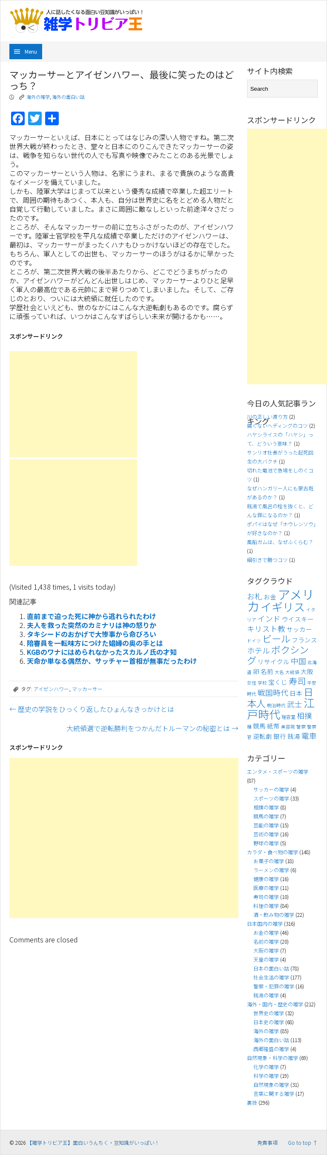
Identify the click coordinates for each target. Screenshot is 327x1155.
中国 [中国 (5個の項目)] (298, 661)
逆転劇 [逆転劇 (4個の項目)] (262, 736)
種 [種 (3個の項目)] (249, 726)
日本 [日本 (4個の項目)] (296, 692)
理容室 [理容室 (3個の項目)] (288, 717)
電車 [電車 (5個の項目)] (309, 735)
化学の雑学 (266, 1066)
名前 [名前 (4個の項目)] (267, 671)
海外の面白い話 (68, 96)
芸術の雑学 (266, 834)
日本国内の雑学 (265, 923)
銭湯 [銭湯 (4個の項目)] (293, 736)
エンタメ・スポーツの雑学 (277, 771)
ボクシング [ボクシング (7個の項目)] (278, 654)
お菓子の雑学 (268, 860)
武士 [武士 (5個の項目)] (294, 704)
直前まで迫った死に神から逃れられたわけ (91, 616)
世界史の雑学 (268, 1013)
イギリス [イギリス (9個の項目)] (283, 607)
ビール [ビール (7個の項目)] (276, 638)
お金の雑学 (266, 932)
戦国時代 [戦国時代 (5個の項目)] (273, 692)
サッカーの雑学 (271, 789)
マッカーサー (87, 688)
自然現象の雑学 (271, 1084)
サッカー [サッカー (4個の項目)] (299, 629)
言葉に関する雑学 (273, 1093)
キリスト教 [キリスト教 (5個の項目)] (266, 628)
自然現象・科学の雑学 (272, 1057)
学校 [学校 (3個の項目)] (262, 683)
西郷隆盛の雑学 (271, 1048)
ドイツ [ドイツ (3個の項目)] (254, 640)
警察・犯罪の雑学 (273, 986)
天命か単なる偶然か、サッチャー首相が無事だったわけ (112, 661)
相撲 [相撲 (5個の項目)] (304, 715)
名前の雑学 (266, 941)
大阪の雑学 (266, 950)
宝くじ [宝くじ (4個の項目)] (277, 681)
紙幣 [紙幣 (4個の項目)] (273, 725)
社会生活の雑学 (271, 977)
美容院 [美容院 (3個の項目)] (288, 726)
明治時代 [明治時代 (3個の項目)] (276, 705)
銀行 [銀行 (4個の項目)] (279, 736)
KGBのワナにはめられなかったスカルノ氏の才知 (102, 652)
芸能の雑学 (266, 825)
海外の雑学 (38, 96)
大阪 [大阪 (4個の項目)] (307, 671)
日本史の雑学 (268, 1021)
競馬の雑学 (266, 816)
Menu (31, 51)
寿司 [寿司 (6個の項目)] (297, 680)
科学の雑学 (266, 1075)
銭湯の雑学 (266, 995)
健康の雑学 (266, 878)
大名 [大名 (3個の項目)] (279, 672)
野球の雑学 (266, 843)
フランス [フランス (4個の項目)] (304, 639)
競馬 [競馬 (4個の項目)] (259, 725)
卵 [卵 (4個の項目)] (256, 671)
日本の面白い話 (271, 968)
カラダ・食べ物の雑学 (272, 851)
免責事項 (267, 1142)
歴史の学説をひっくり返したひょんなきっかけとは (91, 709)
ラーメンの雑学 (271, 869)
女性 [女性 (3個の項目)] (251, 683)
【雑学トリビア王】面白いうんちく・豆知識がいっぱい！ (93, 1142)
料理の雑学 (266, 905)
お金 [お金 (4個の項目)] (270, 596)
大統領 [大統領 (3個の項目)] (292, 672)
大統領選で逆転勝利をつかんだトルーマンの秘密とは (152, 728)
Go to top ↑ (303, 1142)
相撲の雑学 (266, 807)
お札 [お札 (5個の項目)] (254, 596)
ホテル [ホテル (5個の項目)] (258, 650)
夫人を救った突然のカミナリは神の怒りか (91, 625)
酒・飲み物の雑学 (273, 914)
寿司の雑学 (266, 896)
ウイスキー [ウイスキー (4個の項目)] (298, 618)
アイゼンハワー (51, 688)
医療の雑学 (266, 887)
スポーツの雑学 (271, 798)
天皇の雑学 (266, 959)
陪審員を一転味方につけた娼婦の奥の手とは (95, 643)
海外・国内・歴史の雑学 (275, 1004)
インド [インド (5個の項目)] (269, 618)
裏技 (252, 1102)
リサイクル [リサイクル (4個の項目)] (274, 661)
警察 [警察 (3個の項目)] (301, 726)
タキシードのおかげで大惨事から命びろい (91, 634)
